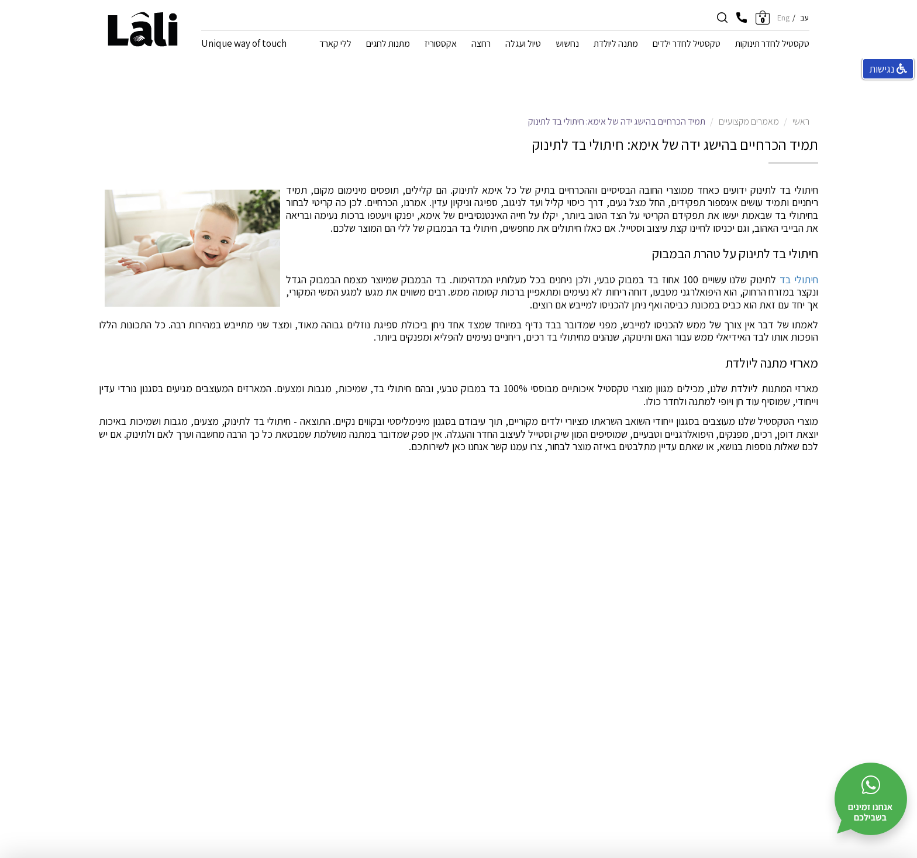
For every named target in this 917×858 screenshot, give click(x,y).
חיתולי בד (799, 279)
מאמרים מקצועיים (749, 121)
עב (804, 17)
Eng (783, 17)
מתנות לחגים (388, 44)
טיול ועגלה (523, 44)
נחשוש (567, 44)
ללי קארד (335, 44)
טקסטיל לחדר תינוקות (772, 44)
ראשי (800, 121)
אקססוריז (441, 44)
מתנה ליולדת (616, 44)
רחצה (481, 44)
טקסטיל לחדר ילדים (686, 44)
